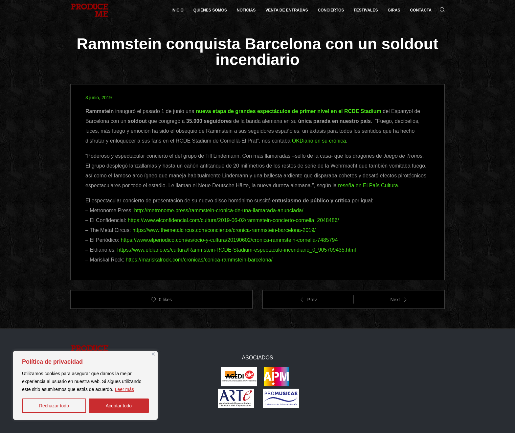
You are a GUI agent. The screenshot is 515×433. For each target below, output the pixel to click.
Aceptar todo (119, 405)
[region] (85, 385)
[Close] (153, 354)
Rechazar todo (54, 405)
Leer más (124, 389)
